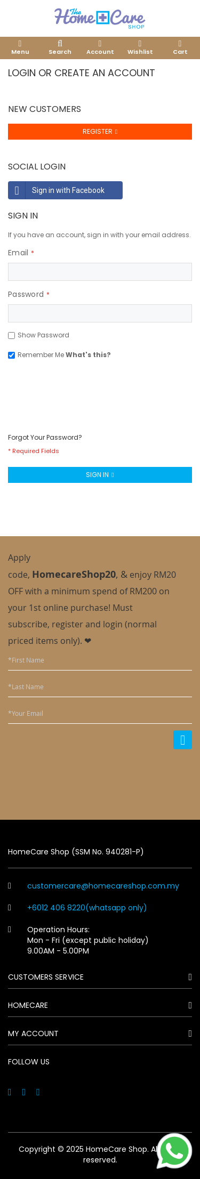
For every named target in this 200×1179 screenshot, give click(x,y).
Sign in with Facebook (57, 190)
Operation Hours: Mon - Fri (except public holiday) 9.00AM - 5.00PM (78, 940)
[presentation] (89, 390)
